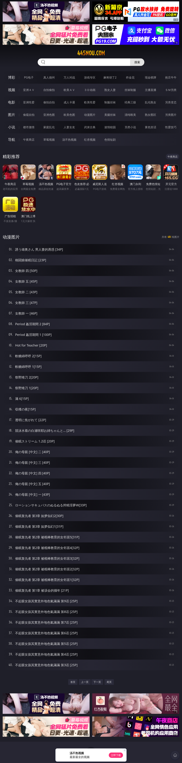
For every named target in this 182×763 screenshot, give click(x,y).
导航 (11, 139)
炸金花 (130, 77)
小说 (11, 127)
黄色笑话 (150, 127)
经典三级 (130, 102)
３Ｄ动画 (89, 90)
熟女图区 (150, 115)
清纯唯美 (130, 115)
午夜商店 (28, 140)
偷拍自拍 (49, 102)
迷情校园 (110, 127)
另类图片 (170, 115)
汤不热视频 (69, 140)
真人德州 (49, 77)
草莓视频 (49, 140)
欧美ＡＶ (69, 90)
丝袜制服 (130, 90)
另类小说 (130, 127)
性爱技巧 (170, 127)
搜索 (137, 62)
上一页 (85, 682)
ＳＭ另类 (170, 90)
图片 (11, 114)
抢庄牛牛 (170, 77)
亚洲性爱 (28, 102)
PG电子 (28, 77)
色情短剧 (110, 140)
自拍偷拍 (49, 90)
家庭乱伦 (49, 127)
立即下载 (116, 755)
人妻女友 (69, 127)
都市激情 (28, 127)
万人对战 (69, 77)
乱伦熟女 (150, 102)
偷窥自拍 (28, 115)
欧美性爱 (89, 102)
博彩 (11, 77)
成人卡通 (69, 102)
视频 (11, 89)
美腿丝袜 (110, 115)
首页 (72, 682)
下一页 (97, 682)
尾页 (109, 682)
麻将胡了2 (109, 77)
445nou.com (91, 53)
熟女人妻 (110, 90)
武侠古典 (89, 127)
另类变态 (170, 102)
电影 (11, 102)
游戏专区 (89, 77)
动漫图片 (89, 115)
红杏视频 (89, 140)
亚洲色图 (49, 115)
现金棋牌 (150, 77)
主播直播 (150, 90)
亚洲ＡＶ (28, 90)
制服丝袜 (110, 102)
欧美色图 (69, 115)
